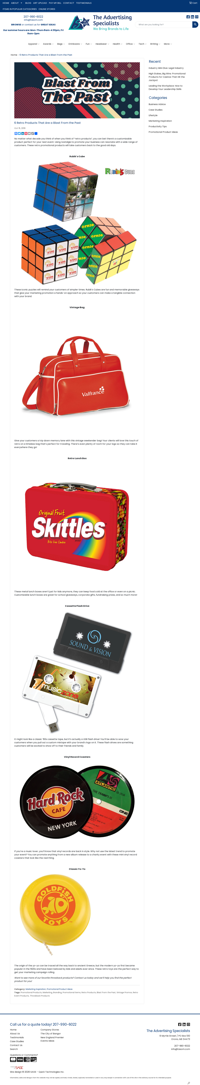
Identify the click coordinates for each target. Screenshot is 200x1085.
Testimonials (17, 1037)
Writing (155, 44)
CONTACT (68, 3)
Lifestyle (153, 115)
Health (117, 44)
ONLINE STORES (47, 9)
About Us (15, 1033)
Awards (48, 44)
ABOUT (15, 3)
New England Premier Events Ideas (52, 1039)
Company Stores (50, 1029)
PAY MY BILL (55, 3)
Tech (143, 44)
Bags (61, 44)
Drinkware (75, 44)
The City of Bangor (51, 1033)
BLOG (28, 3)
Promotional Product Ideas (59, 989)
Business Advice (157, 104)
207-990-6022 (33, 17)
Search (14, 1049)
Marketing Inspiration (36, 989)
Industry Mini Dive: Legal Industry (166, 68)
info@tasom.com (33, 20)
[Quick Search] (163, 24)
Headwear (102, 44)
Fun (89, 44)
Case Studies (155, 109)
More (168, 44)
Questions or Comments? (24, 1055)
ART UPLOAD (40, 3)
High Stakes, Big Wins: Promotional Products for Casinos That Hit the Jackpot (167, 77)
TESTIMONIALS (84, 3)
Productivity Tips (158, 126)
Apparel (33, 44)
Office (130, 44)
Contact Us (16, 1045)
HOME (6, 3)
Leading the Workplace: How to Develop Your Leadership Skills (165, 87)
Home (14, 54)
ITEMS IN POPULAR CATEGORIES (20, 9)
